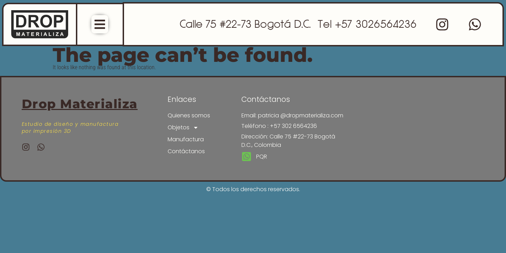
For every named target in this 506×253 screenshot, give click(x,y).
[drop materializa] (411, 125)
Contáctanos (186, 151)
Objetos (183, 127)
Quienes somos (189, 115)
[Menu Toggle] (99, 24)
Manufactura (186, 139)
